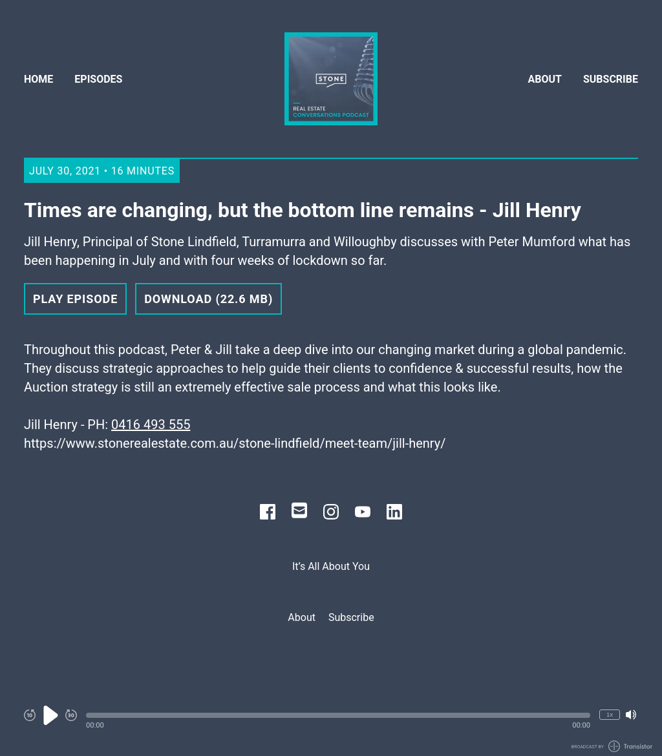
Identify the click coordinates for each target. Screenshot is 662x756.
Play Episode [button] (75, 299)
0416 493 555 (150, 424)
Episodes (98, 79)
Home (38, 79)
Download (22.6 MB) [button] (208, 299)
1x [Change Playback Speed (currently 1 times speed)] (609, 714)
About (545, 79)
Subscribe (610, 79)
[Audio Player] (331, 722)
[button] (338, 715)
